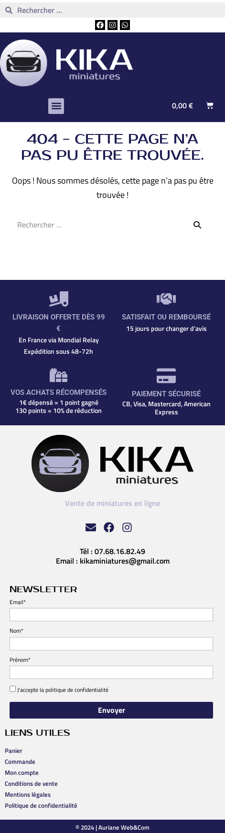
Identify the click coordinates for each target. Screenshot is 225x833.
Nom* (16, 630)
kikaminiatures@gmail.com (125, 560)
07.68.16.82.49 (120, 551)
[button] (56, 106)
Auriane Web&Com (124, 827)
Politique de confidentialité (41, 805)
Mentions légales (28, 794)
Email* (18, 602)
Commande (20, 761)
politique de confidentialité (76, 689)
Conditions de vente (31, 783)
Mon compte (22, 772)
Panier (13, 750)
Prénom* (20, 659)
